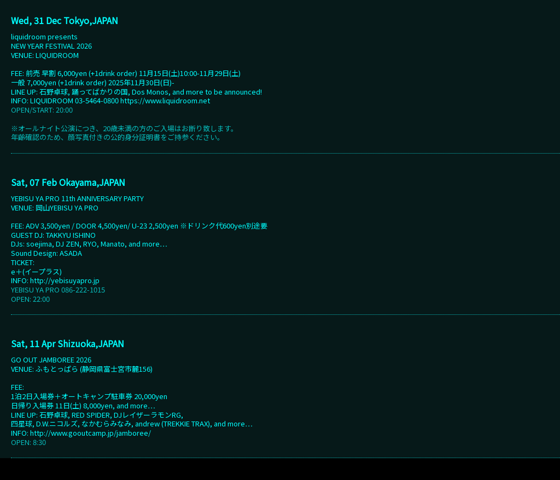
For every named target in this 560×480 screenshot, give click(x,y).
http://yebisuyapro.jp (65, 280)
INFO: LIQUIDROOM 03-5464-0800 (65, 100)
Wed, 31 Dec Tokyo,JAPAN (64, 20)
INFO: (20, 280)
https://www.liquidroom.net (165, 100)
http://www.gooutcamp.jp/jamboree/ (90, 433)
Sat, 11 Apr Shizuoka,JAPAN (67, 343)
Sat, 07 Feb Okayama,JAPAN (68, 182)
